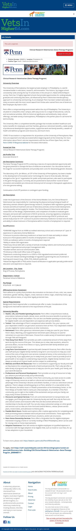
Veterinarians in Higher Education (25, 529)
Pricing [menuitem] (30, 496)
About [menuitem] (30, 493)
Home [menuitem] (30, 486)
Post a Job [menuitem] (32, 510)
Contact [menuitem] (31, 503)
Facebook (5, 522)
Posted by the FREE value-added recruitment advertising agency (17, 471)
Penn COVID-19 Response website (15, 143)
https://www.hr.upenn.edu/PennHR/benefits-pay (41, 441)
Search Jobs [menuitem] (32, 490)
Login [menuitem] (30, 507)
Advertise (31, 500)
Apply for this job (64, 54)
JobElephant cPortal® (52, 511)
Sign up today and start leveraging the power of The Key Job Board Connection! (59, 520)
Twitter (8, 522)
